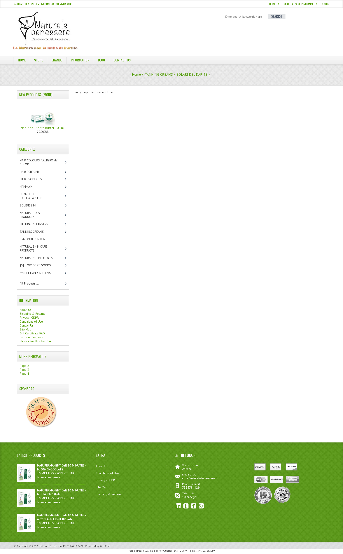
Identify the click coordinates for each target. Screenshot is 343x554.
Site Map (25, 329)
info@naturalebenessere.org (201, 478)
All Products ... (29, 283)
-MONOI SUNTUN (36, 239)
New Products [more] (35, 94)
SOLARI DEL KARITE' (192, 74)
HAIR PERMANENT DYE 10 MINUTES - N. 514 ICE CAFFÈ (61, 492)
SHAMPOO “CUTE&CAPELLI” (35, 196)
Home (272, 4)
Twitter (186, 506)
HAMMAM (30, 187)
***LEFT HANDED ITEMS (40, 273)
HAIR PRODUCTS (35, 179)
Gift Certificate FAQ (32, 333)
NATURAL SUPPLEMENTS (40, 258)
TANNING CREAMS (159, 74)
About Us (26, 310)
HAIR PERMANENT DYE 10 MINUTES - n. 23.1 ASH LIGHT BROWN (61, 517)
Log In (285, 4)
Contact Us (122, 60)
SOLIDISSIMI (32, 205)
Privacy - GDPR (29, 318)
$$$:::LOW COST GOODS (39, 265)
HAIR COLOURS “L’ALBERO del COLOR (39, 162)
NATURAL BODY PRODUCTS (32, 215)
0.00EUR (324, 4)
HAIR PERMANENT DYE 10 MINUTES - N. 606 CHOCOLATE (61, 467)
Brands (57, 60)
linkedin (178, 506)
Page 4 (24, 374)
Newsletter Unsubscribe (35, 341)
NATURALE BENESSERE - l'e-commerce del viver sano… (44, 4)
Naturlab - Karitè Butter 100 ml (43, 115)
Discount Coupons (31, 337)
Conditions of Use (31, 321)
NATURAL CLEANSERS (38, 224)
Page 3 (24, 370)
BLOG (101, 60)
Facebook (193, 506)
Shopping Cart (304, 4)
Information (80, 60)
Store (38, 60)
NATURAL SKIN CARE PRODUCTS (33, 248)
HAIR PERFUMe (33, 172)
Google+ (201, 506)
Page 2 (24, 366)
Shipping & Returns (32, 314)
